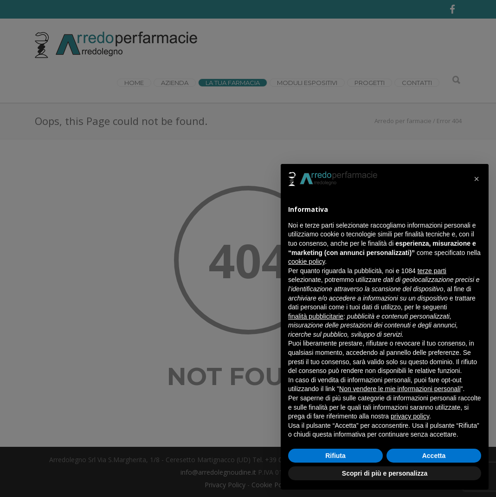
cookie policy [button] (306, 261)
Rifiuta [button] (335, 455)
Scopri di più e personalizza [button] (384, 473)
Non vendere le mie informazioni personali (399, 389)
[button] (476, 178)
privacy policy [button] (410, 416)
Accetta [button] (434, 455)
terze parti (432, 271)
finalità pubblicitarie (315, 316)
